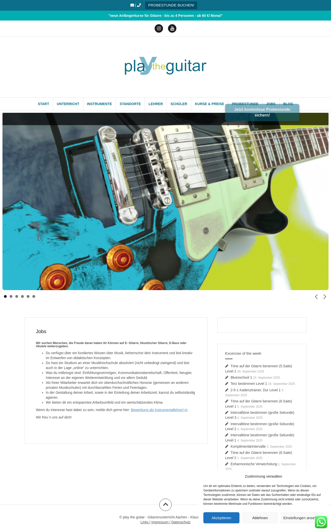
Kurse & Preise (209, 104)
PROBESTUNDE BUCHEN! (171, 5)
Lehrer (156, 104)
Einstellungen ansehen (302, 518)
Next (325, 296)
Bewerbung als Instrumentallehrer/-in (159, 410)
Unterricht (68, 104)
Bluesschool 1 (241, 377)
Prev (316, 296)
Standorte (130, 104)
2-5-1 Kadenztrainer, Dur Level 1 (256, 390)
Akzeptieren (221, 518)
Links (145, 522)
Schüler (178, 104)
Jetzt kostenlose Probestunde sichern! (262, 112)
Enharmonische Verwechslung (254, 464)
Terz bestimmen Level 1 (249, 384)
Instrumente (99, 104)
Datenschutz (180, 522)
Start (43, 104)
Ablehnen (260, 518)
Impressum (160, 522)
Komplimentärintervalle (248, 446)
